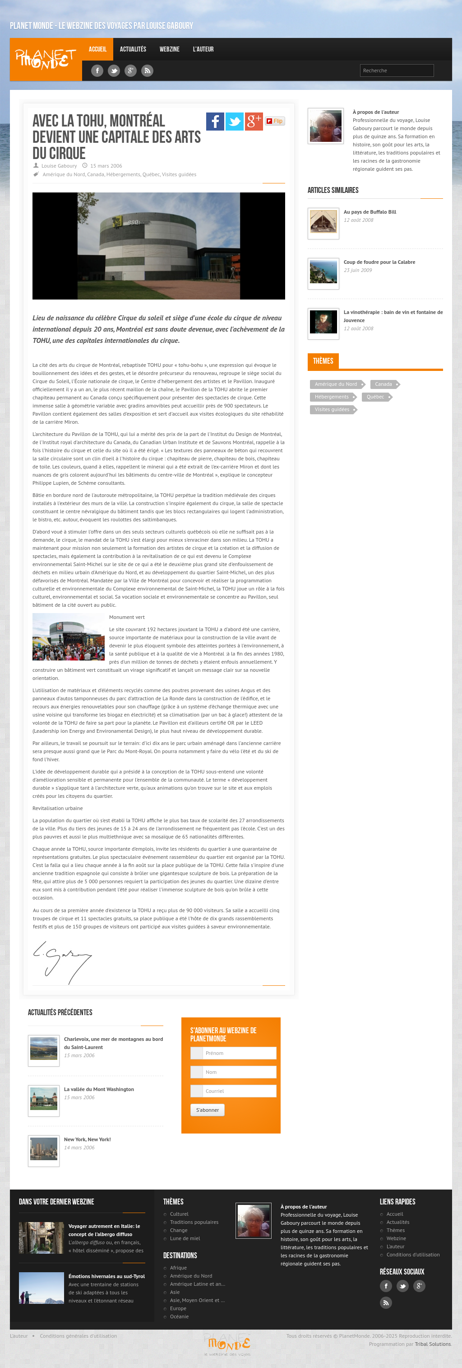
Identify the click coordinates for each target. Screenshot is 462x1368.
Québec (151, 174)
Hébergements (123, 174)
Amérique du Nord (64, 174)
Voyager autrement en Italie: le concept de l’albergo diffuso (104, 1230)
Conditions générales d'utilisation (78, 1335)
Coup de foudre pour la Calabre (380, 261)
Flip (274, 121)
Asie (175, 1291)
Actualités (133, 49)
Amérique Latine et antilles (198, 1283)
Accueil (97, 49)
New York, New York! (87, 1139)
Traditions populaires (194, 1221)
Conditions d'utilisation (413, 1254)
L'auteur (203, 49)
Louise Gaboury (46, 59)
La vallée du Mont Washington (99, 1089)
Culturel (179, 1213)
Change (178, 1230)
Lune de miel (185, 1238)
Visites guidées (179, 174)
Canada (95, 174)
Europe (178, 1308)
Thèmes (323, 360)
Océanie (179, 1316)
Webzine (170, 49)
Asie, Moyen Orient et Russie (198, 1300)
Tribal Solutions (433, 1343)
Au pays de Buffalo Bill (370, 211)
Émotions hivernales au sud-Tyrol (107, 1276)
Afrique (178, 1267)
